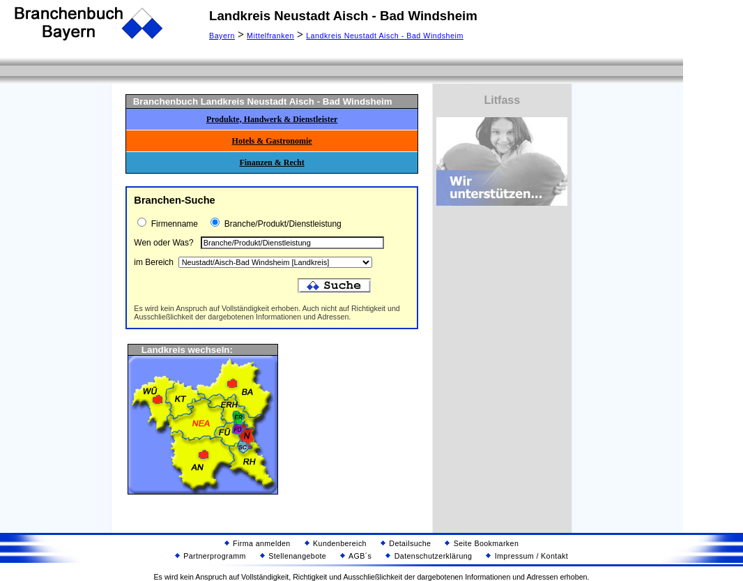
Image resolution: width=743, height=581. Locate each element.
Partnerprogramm (210, 556)
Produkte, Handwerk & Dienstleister (271, 119)
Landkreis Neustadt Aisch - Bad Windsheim (385, 35)
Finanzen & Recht (271, 162)
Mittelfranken (270, 35)
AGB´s (356, 556)
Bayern (222, 35)
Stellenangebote (293, 556)
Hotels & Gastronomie (272, 141)
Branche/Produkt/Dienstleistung (281, 224)
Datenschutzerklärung (428, 556)
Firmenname (173, 224)
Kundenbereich (336, 543)
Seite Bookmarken (482, 543)
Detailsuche (406, 543)
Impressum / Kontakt (527, 556)
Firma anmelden (257, 543)
